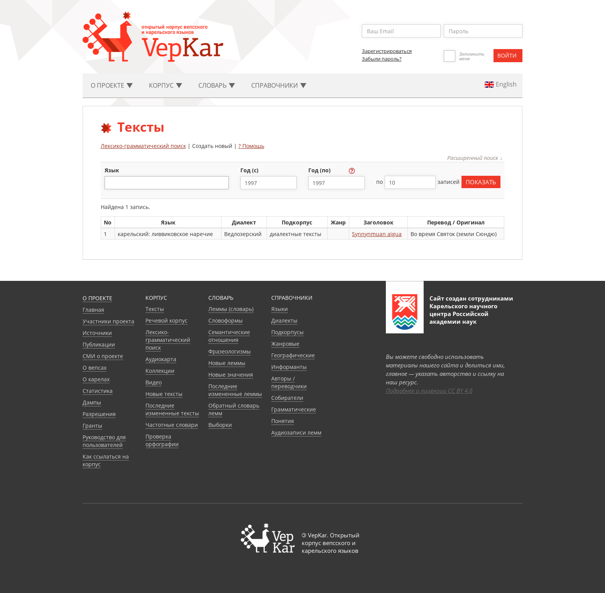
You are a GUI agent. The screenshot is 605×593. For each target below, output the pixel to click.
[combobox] (167, 182)
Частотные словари (171, 424)
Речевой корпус (166, 320)
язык (112, 170)
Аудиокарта (160, 359)
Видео (153, 382)
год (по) (320, 170)
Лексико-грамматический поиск (143, 146)
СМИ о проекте (103, 356)
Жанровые (285, 343)
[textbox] (111, 182)
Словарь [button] (216, 85)
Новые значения (230, 374)
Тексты (154, 309)
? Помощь (251, 146)
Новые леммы (226, 363)
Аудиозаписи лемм (296, 432)
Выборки (220, 424)
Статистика (98, 390)
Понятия (282, 421)
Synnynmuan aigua (377, 234)
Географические (293, 355)
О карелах (96, 379)
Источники (97, 332)
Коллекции (159, 370)
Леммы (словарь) (230, 309)
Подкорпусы (287, 332)
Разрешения (99, 414)
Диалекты (284, 320)
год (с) (250, 170)
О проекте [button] (112, 85)
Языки (279, 309)
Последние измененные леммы (235, 390)
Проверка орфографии (162, 440)
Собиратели (287, 397)
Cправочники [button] (278, 85)
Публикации (99, 344)
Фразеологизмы (229, 351)
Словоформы (225, 320)
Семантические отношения (229, 335)
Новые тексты (164, 394)
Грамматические (293, 409)
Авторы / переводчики (289, 382)
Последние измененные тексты (172, 409)
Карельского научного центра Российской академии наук (463, 313)
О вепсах (94, 367)
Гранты (92, 425)
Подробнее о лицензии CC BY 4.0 (429, 390)
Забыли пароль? (382, 58)
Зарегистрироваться (387, 51)
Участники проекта (108, 321)
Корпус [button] (165, 85)
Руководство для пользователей (104, 441)
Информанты (289, 366)
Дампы (92, 402)
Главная (93, 309)
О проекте (97, 298)
